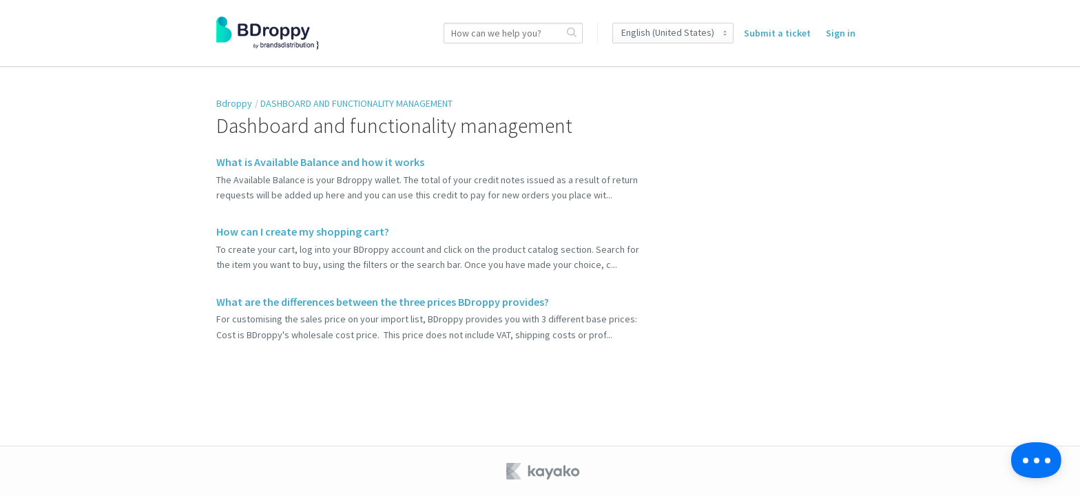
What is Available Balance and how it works (320, 162)
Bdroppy (234, 103)
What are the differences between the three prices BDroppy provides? (382, 302)
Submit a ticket (777, 33)
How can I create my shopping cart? (302, 231)
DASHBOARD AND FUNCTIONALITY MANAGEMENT (356, 103)
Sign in (840, 33)
